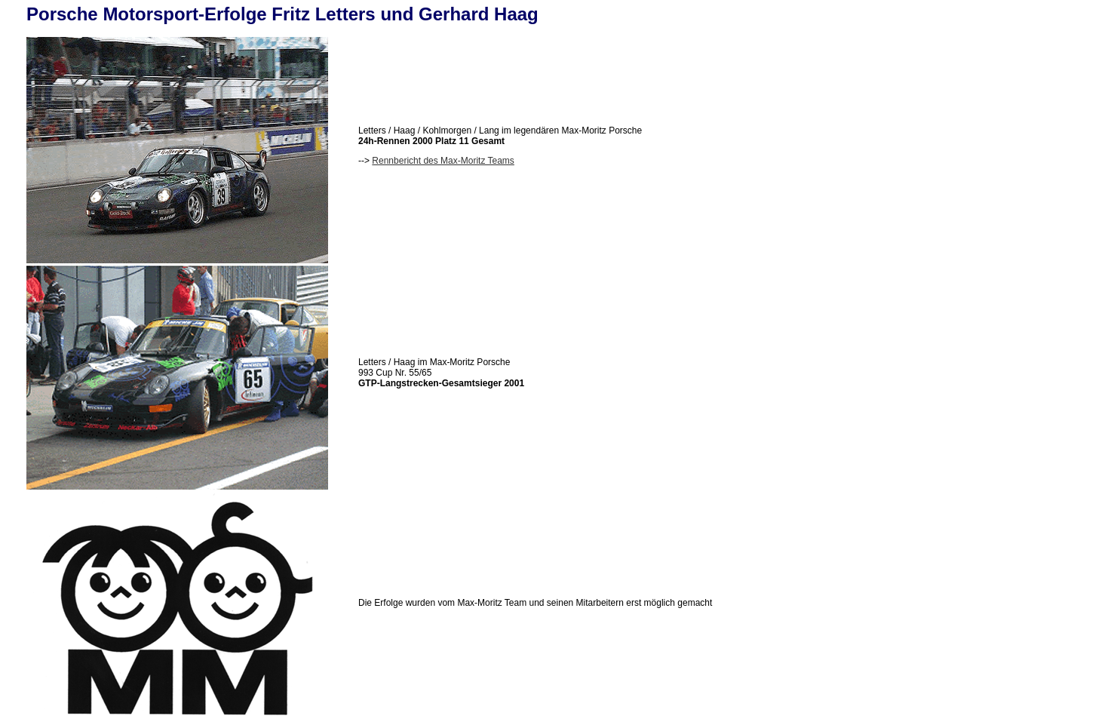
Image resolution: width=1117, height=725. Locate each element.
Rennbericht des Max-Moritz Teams (443, 160)
